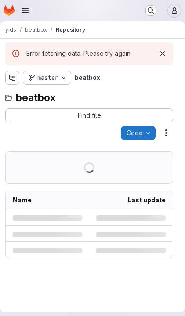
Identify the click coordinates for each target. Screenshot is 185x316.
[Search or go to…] (150, 10)
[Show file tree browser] (12, 78)
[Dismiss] (162, 53)
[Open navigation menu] (25, 11)
